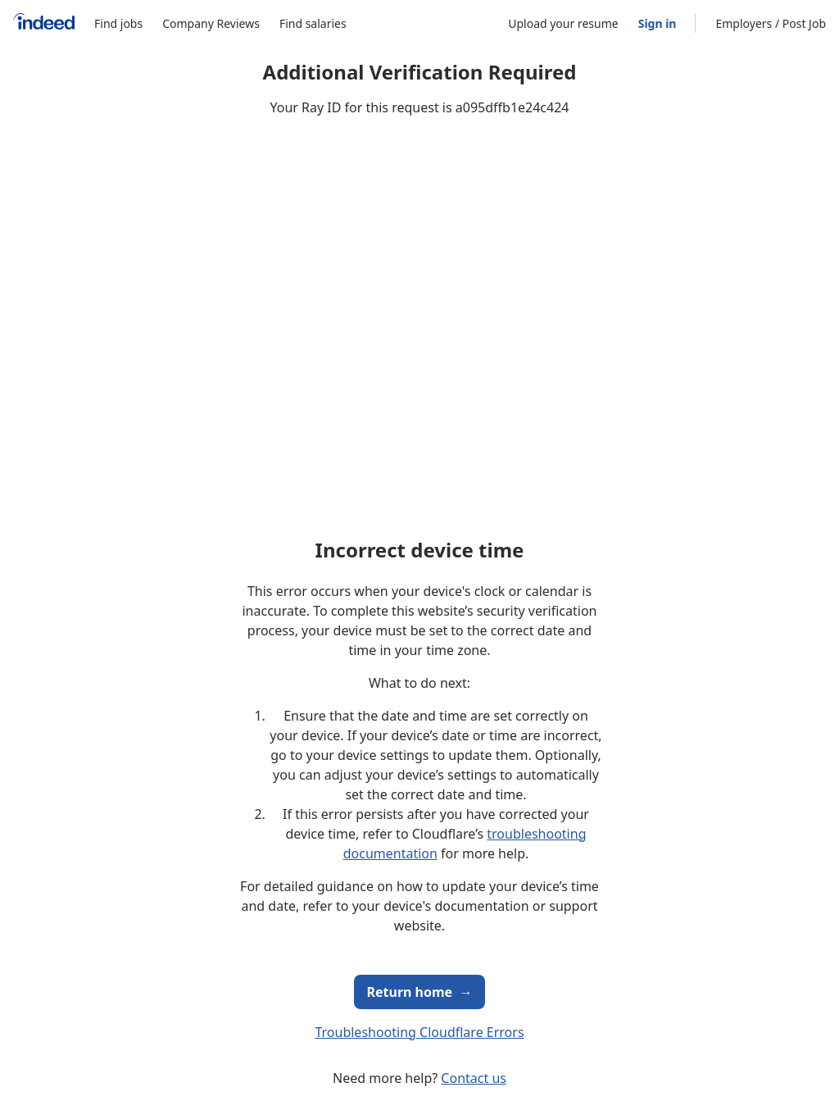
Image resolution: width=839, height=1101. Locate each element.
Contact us (473, 1078)
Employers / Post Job (770, 23)
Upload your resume (563, 23)
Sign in (657, 23)
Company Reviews (211, 23)
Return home (420, 992)
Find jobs (118, 23)
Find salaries (313, 23)
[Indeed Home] (44, 23)
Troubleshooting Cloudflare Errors (419, 1032)
